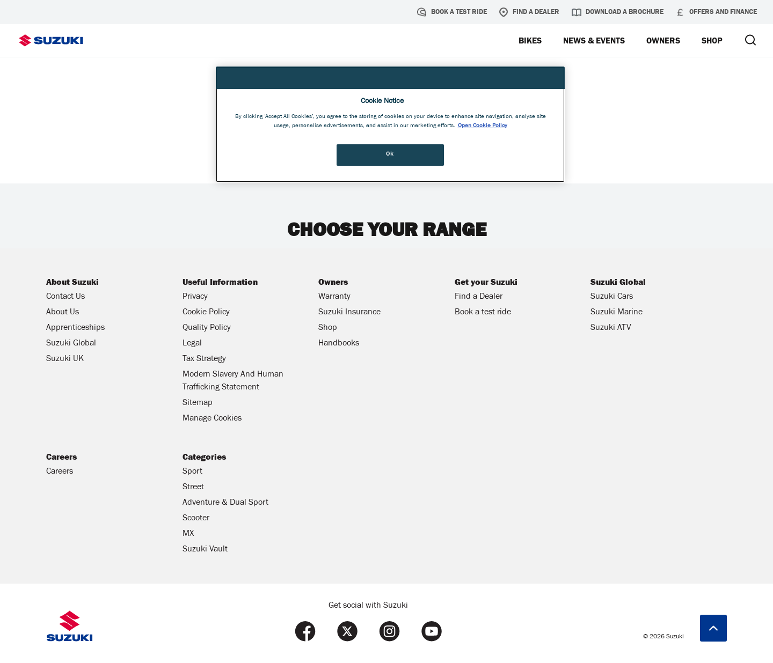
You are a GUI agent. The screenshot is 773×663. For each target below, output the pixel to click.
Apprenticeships (75, 328)
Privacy (195, 297)
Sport (192, 472)
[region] (390, 125)
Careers (59, 472)
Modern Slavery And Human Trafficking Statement (233, 381)
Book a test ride (452, 12)
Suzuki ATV (610, 328)
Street (193, 487)
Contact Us (65, 297)
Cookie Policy (206, 312)
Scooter (196, 518)
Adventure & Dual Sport (225, 503)
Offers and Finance (716, 12)
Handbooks (338, 344)
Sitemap (198, 403)
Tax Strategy (204, 359)
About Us (62, 312)
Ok (389, 154)
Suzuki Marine (616, 312)
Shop (327, 328)
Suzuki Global (71, 344)
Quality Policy (207, 328)
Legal (192, 344)
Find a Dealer (529, 12)
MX (188, 534)
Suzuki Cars (611, 297)
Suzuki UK (65, 359)
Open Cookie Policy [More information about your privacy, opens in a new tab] (482, 126)
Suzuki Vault (205, 550)
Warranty (334, 297)
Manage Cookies (212, 419)
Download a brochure (617, 12)
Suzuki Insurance (349, 312)
